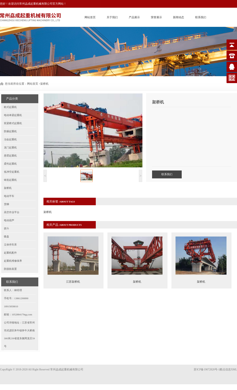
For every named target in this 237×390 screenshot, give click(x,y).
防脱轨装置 (10, 259)
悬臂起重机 (10, 146)
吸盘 (6, 227)
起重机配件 (10, 243)
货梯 (6, 194)
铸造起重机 (10, 170)
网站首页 (90, 16)
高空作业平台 (11, 202)
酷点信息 (225, 365)
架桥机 (8, 178)
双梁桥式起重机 (13, 113)
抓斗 (6, 219)
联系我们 (200, 16)
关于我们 (112, 16)
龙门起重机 (10, 138)
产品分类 (12, 89)
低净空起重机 (11, 162)
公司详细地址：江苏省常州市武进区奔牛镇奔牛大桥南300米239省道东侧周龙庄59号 (19, 325)
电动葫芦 (9, 210)
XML (234, 365)
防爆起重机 (10, 121)
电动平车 (9, 186)
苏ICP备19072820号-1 (207, 365)
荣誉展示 (156, 16)
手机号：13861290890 (16, 288)
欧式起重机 (10, 97)
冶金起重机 (10, 129)
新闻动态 (178, 16)
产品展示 (134, 16)
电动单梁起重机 (13, 105)
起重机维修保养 (13, 251)
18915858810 (11, 296)
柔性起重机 (10, 154)
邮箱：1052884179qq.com (18, 305)
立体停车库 (10, 235)
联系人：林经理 (13, 280)
